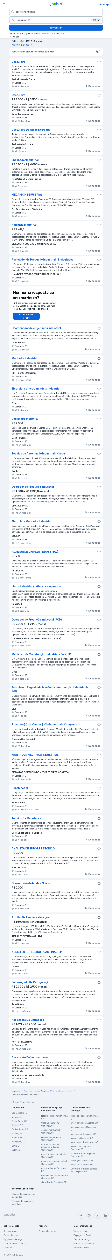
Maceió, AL (17, 1117)
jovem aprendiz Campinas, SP (84, 1123)
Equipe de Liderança (13, 1239)
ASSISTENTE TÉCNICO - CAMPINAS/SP (37, 951)
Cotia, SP (16, 1146)
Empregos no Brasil (82, 1235)
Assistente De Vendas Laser (30, 1057)
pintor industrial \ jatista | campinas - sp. (38, 586)
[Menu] (4, 4)
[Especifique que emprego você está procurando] (56, 11)
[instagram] (89, 1216)
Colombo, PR (17, 1150)
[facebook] (81, 1216)
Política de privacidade (84, 1243)
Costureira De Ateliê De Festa (31, 129)
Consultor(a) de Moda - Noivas (31, 883)
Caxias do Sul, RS (20, 1129)
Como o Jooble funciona (15, 1243)
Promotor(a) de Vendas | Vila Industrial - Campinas (44, 724)
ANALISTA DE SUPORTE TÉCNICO (33, 848)
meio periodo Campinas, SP (83, 1134)
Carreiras (8, 1247)
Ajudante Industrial (24, 224)
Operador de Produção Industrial (33, 486)
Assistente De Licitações (28, 1019)
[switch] (98, 51)
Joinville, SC (17, 1125)
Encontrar (56, 27)
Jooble (20, 1255)
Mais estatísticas (22, 44)
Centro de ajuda (11, 1235)
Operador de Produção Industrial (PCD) (37, 619)
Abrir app (105, 4)
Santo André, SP (19, 1121)
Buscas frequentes (23, 1102)
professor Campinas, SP (81, 1164)
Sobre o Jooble (10, 1231)
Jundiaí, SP (17, 1133)
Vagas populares (81, 1231)
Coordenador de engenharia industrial (36, 328)
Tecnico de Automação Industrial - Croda (38, 453)
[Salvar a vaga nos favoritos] (99, 62)
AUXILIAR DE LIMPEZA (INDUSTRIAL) (35, 551)
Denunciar (92, 86)
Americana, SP (18, 1141)
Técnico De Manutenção (27, 818)
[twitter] (97, 1216)
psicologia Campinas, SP (82, 1160)
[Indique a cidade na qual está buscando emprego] (56, 20)
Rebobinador (20, 788)
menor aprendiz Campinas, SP (84, 1142)
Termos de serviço (82, 1239)
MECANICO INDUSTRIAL (27, 194)
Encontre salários (82, 1247)
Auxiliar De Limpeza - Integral (31, 917)
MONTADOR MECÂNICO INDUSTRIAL (35, 754)
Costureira (18, 61)
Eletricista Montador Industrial (31, 521)
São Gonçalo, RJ (19, 1113)
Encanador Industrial (25, 159)
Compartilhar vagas (47, 1231)
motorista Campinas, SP (82, 1138)
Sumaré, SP (17, 1137)
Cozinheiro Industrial (25, 418)
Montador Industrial (24, 358)
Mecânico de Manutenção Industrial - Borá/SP (41, 654)
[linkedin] (105, 1216)
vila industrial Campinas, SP (53, 1182)
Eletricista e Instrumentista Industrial (36, 388)
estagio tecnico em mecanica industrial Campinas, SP (50, 1147)
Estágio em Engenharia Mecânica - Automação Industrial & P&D (50, 689)
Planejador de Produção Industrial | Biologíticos (42, 259)
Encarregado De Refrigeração (31, 982)
